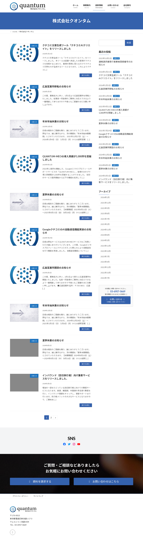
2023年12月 (106, 246)
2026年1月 (105, 197)
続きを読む (86, 75)
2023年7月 (105, 256)
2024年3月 (105, 240)
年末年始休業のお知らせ (55, 121)
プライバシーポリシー (20, 496)
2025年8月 (105, 213)
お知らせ (116, 58)
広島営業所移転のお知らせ (56, 86)
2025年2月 (105, 224)
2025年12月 (106, 202)
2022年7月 (105, 278)
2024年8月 (105, 235)
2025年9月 (105, 208)
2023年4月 (105, 262)
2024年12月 (106, 229)
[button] (39, 481)
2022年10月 (106, 272)
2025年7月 (105, 219)
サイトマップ (38, 496)
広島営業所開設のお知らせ (56, 267)
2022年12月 (106, 267)
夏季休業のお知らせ (53, 194)
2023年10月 (106, 251)
